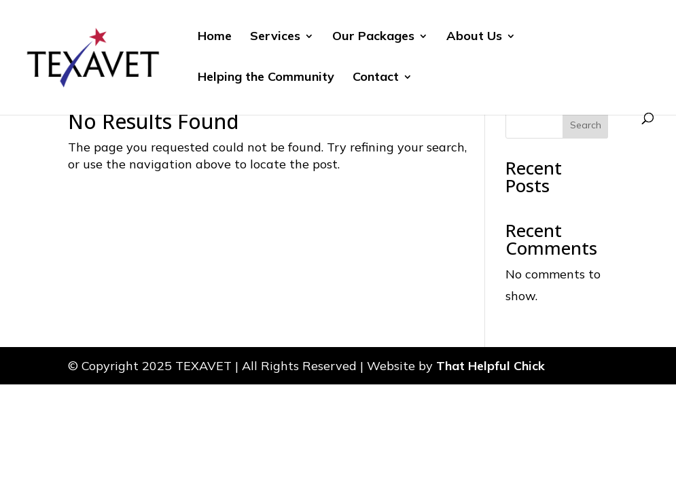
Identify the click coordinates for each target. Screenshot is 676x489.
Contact (376, 78)
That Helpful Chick (490, 366)
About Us (474, 37)
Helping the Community (266, 78)
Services (275, 37)
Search (585, 125)
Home (215, 37)
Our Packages (373, 37)
